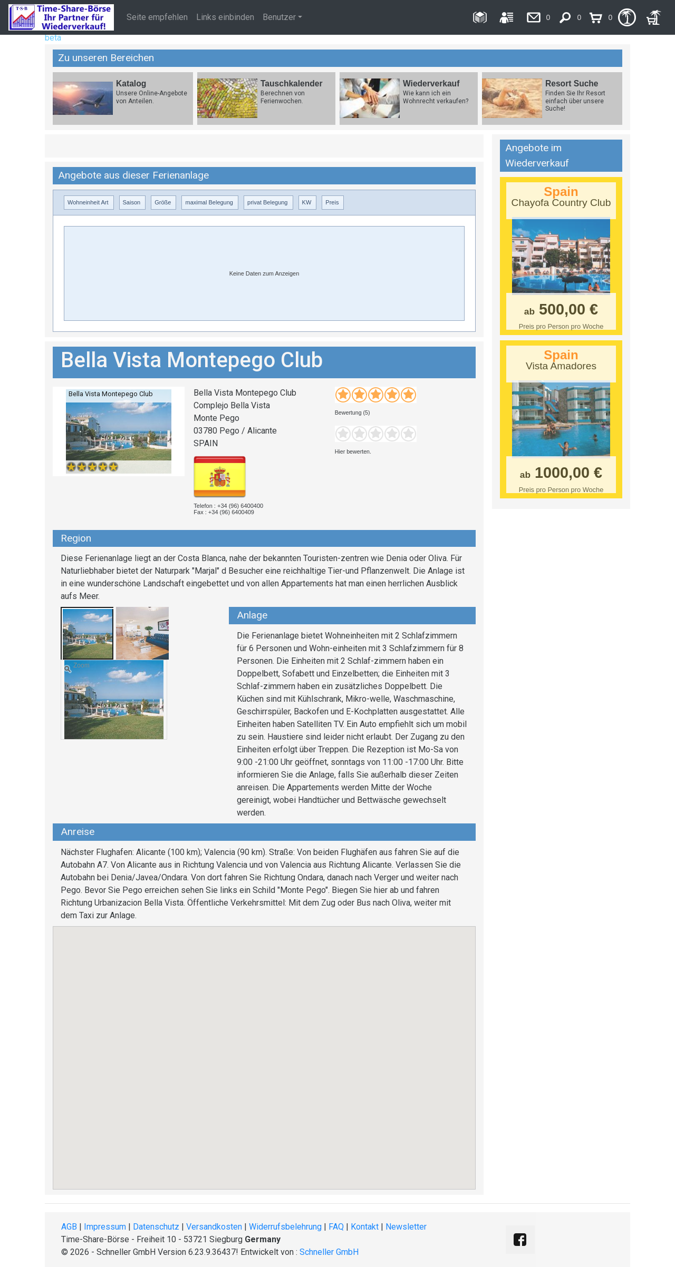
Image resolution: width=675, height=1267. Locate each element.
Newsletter (406, 1227)
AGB (69, 1227)
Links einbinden (225, 17)
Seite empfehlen (157, 17)
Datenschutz (156, 1227)
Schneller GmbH (329, 1252)
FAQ (336, 1227)
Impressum (105, 1227)
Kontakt (365, 1227)
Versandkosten (214, 1227)
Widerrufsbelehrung (285, 1227)
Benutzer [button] (279, 17)
